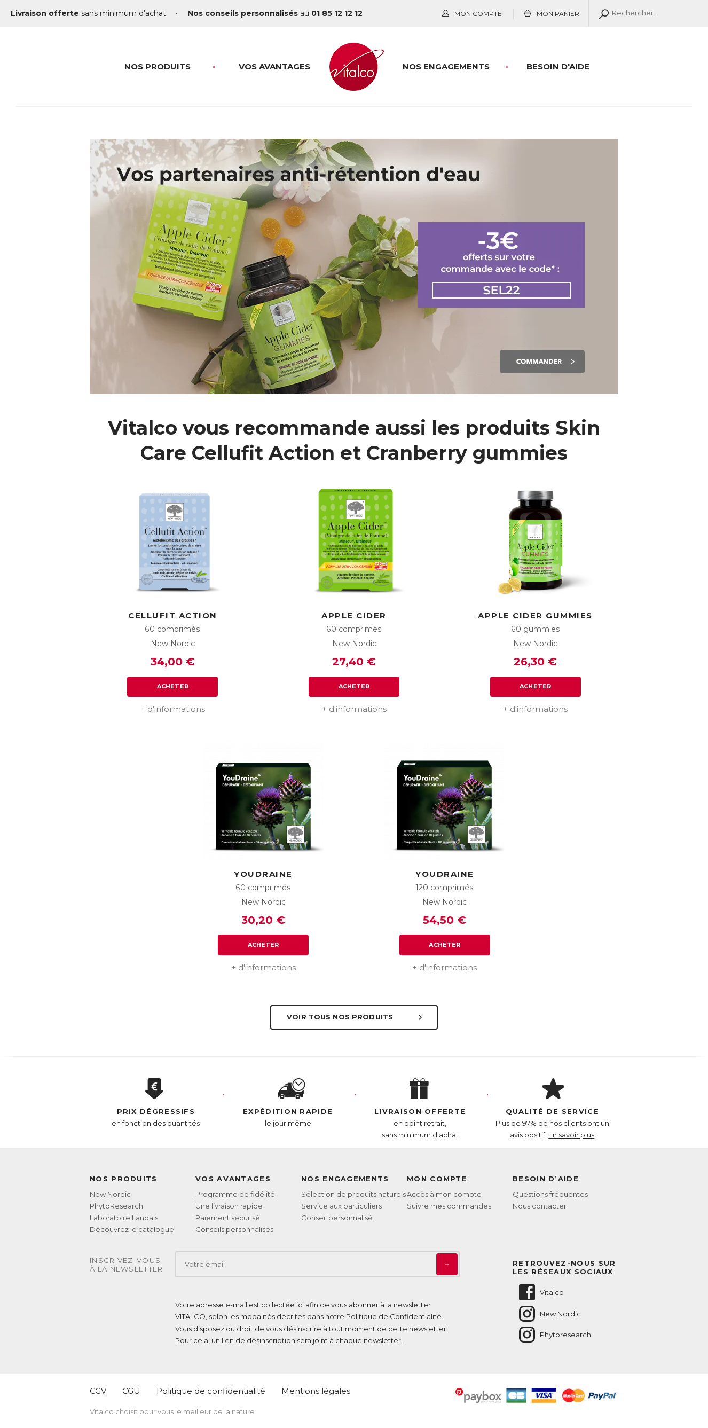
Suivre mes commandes (449, 1206)
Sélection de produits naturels (353, 1194)
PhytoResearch (116, 1206)
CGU (131, 1391)
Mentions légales (315, 1391)
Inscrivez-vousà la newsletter (126, 1265)
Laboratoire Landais (124, 1217)
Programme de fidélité (235, 1194)
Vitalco (540, 1292)
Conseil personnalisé (337, 1217)
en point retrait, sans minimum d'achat (420, 1108)
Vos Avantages (274, 66)
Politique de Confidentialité (394, 1316)
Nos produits (157, 66)
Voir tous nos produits (355, 1017)
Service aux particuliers (341, 1206)
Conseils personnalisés (234, 1229)
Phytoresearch (554, 1334)
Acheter (172, 686)
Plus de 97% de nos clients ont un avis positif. (552, 1108)
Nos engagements (446, 66)
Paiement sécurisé (227, 1217)
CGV (98, 1391)
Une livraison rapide (229, 1206)
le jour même (288, 1102)
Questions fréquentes (550, 1194)
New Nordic (110, 1194)
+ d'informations (172, 709)
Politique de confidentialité (210, 1391)
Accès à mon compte (444, 1194)
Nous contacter (540, 1206)
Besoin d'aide (557, 66)
